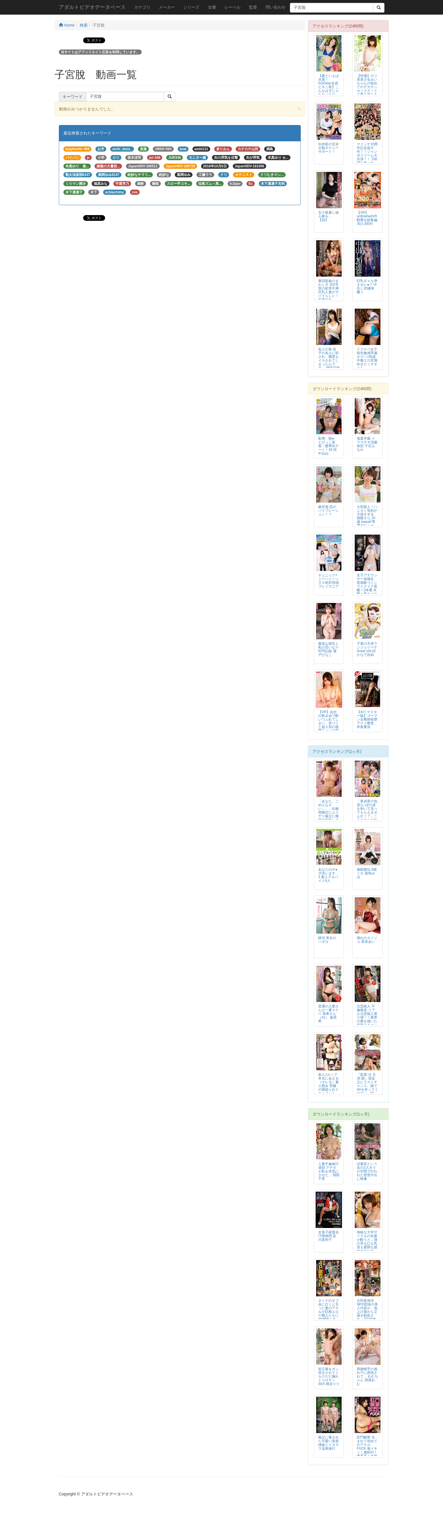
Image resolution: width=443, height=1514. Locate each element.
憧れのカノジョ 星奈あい (367, 940)
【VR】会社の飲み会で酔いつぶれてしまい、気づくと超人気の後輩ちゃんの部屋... (328, 723)
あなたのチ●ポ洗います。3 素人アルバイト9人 (328, 875)
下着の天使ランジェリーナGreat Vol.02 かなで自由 (367, 649)
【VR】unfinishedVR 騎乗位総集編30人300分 (367, 218)
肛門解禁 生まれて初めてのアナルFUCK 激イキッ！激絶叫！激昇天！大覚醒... (367, 1448)
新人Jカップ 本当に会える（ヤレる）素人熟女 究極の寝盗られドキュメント (328, 1084)
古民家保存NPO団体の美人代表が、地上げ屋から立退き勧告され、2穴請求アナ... (367, 1312)
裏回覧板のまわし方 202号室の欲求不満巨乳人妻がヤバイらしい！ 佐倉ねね (328, 290)
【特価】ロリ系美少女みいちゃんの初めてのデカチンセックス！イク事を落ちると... (367, 87)
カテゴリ (142, 7)
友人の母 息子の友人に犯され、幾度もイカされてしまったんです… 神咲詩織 (329, 358)
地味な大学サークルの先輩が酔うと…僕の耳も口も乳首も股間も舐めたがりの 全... (367, 1243)
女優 (212, 7)
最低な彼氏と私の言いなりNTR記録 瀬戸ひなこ (328, 649)
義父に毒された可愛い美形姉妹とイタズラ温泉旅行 (328, 1442)
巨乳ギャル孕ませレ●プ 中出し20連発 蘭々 (367, 286)
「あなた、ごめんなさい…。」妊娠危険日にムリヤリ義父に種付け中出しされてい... (328, 812)
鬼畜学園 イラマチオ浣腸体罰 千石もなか (367, 444)
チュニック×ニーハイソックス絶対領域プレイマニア (328, 580)
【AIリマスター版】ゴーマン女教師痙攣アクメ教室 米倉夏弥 (367, 719)
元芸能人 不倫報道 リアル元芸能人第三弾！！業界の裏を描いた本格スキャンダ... (367, 1017)
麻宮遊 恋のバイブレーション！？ (328, 510)
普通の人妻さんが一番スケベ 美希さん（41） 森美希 (328, 1013)
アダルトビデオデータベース (92, 7)
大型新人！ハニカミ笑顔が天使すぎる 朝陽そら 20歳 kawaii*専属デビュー (367, 516)
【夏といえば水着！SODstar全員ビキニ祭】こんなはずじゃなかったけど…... (328, 87)
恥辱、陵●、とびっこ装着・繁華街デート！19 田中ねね (328, 445)
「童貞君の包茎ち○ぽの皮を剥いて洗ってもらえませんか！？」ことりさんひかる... (367, 812)
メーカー (167, 7)
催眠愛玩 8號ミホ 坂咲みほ (367, 873)
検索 (84, 25)
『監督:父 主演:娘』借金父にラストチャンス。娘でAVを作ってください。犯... (367, 1084)
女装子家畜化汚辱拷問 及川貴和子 (328, 1236)
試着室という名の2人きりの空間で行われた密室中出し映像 (367, 1171)
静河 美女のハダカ (327, 940)
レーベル (232, 7)
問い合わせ (276, 7)
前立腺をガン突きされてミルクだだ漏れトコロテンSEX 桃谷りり (329, 1376)
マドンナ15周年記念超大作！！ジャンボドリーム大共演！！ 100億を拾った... (367, 153)
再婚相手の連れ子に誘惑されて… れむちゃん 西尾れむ (367, 1376)
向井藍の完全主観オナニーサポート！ (328, 148)
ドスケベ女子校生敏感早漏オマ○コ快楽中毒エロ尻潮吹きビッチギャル (367, 358)
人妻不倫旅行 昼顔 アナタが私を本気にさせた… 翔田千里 (329, 1171)
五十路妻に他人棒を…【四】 (328, 216)
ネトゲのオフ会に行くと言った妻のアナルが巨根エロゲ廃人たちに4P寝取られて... (328, 1312)
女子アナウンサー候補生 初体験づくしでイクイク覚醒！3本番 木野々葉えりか (367, 584)
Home (67, 25)
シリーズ (191, 7)
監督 (253, 7)
